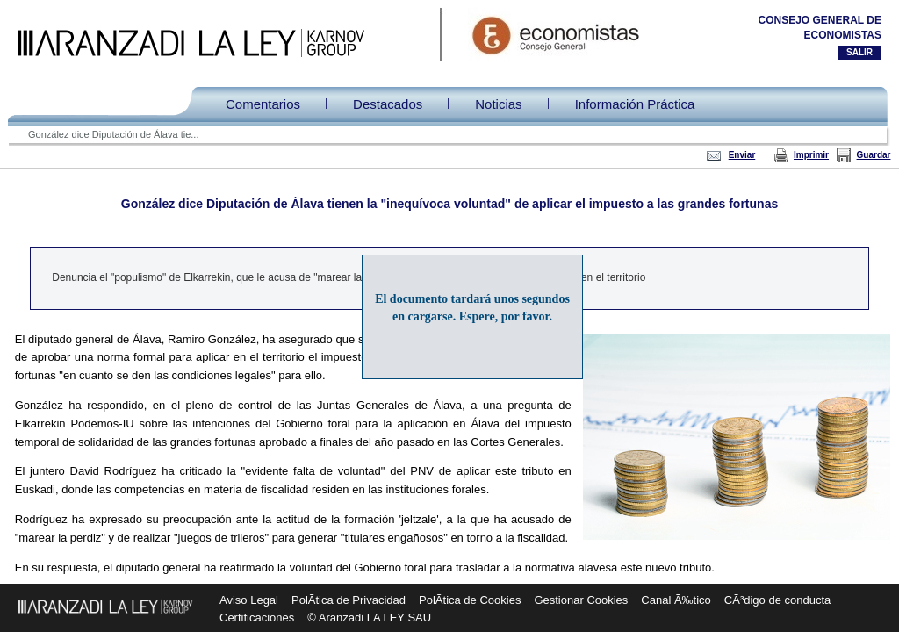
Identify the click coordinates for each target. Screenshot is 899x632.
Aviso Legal (248, 600)
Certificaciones (256, 617)
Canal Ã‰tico (675, 600)
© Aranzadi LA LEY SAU (369, 617)
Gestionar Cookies (581, 600)
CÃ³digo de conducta (777, 600)
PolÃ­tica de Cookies (470, 600)
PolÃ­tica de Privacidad (348, 600)
